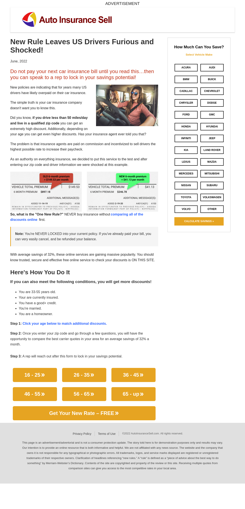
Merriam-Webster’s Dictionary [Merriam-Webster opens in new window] (64, 463)
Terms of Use (106, 433)
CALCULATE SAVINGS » (199, 221)
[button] (127, 105)
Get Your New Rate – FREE (84, 414)
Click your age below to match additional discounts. (65, 323)
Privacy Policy (82, 433)
